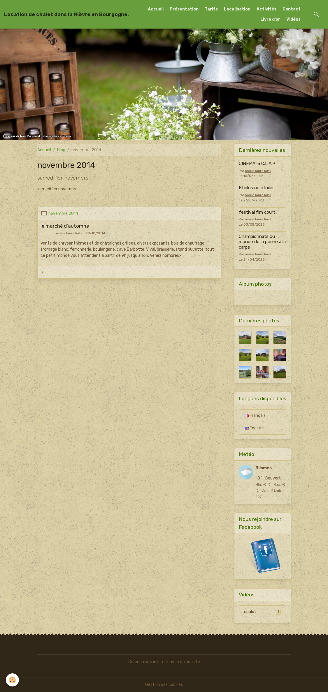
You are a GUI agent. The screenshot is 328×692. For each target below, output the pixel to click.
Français (255, 415)
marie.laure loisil (69, 233)
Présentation (184, 9)
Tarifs (211, 9)
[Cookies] (12, 679)
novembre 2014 (63, 213)
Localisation (237, 9)
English (253, 428)
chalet (262, 611)
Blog (61, 149)
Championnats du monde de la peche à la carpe (262, 242)
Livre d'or (270, 19)
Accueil (156, 9)
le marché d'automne (65, 226)
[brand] (66, 14)
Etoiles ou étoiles (257, 187)
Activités (266, 9)
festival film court (257, 212)
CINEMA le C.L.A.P (257, 163)
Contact (292, 9)
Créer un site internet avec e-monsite (164, 661)
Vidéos (293, 19)
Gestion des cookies (164, 684)
